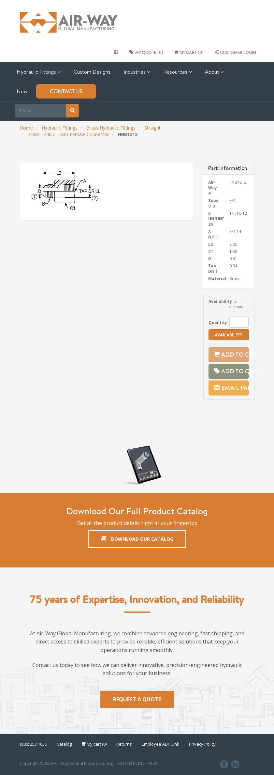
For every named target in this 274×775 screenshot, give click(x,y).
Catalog (64, 744)
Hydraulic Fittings (39, 71)
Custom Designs (92, 71)
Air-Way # (212, 187)
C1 (210, 251)
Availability (214, 301)
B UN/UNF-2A (214, 218)
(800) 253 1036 (33, 744)
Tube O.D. (213, 203)
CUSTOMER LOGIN (235, 52)
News (23, 91)
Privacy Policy (202, 744)
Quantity (214, 322)
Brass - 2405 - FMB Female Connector (68, 134)
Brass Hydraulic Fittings (111, 128)
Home (26, 128)
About (214, 71)
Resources (177, 71)
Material (214, 278)
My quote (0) (146, 52)
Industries (136, 71)
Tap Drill (212, 268)
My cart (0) (189, 52)
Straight (152, 128)
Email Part (231, 388)
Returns (124, 744)
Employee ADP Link (160, 744)
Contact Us (66, 91)
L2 (210, 244)
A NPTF (213, 234)
